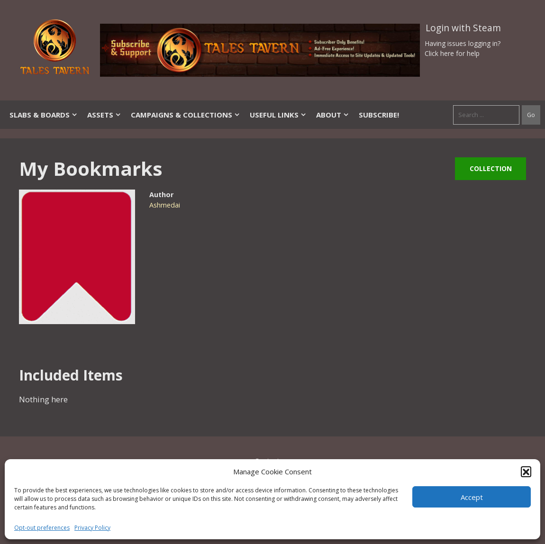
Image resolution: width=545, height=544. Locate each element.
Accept (472, 497)
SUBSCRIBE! (379, 114)
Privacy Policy (92, 528)
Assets (104, 114)
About (332, 114)
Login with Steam (463, 28)
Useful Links (278, 114)
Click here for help (452, 53)
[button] (526, 471)
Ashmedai (164, 204)
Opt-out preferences (42, 528)
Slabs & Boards (43, 114)
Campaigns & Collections (185, 114)
